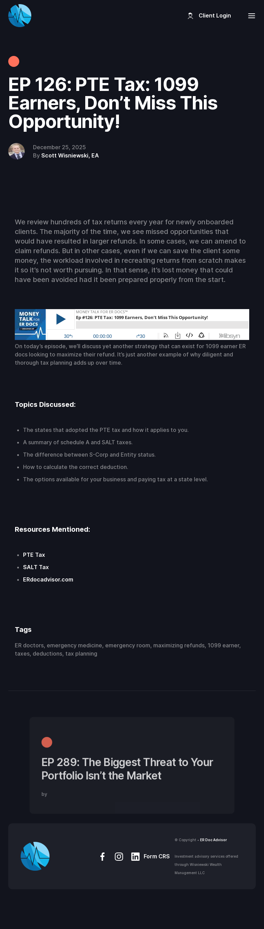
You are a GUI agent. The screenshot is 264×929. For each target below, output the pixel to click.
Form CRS (157, 856)
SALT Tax (36, 567)
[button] (249, 15)
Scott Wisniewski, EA (70, 155)
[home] (19, 15)
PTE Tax (34, 554)
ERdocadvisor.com (48, 579)
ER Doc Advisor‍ (213, 840)
